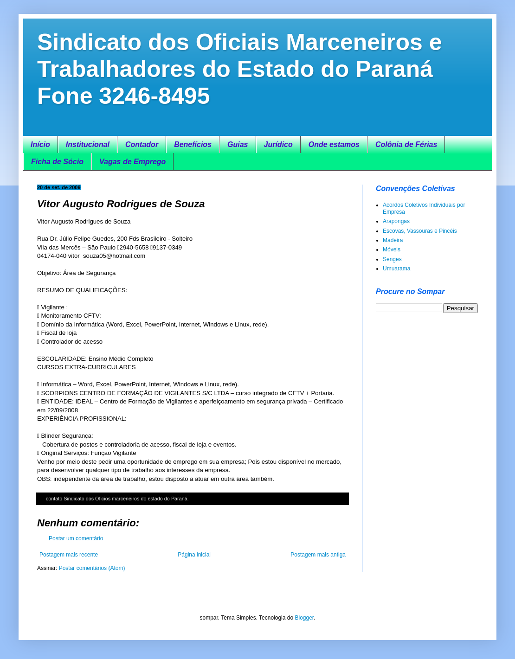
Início (40, 144)
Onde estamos (334, 144)
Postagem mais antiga (318, 554)
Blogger (304, 617)
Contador (141, 144)
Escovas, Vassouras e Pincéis (420, 231)
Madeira (393, 240)
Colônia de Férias (406, 144)
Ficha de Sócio (57, 162)
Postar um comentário (76, 538)
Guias (237, 144)
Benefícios (193, 144)
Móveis (391, 249)
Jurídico (278, 144)
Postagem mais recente (68, 554)
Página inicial (194, 554)
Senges (392, 259)
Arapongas (396, 221)
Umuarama (396, 268)
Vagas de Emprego (132, 162)
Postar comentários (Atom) (92, 568)
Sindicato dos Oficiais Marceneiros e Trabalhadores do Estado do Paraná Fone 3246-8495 (239, 69)
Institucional (87, 144)
